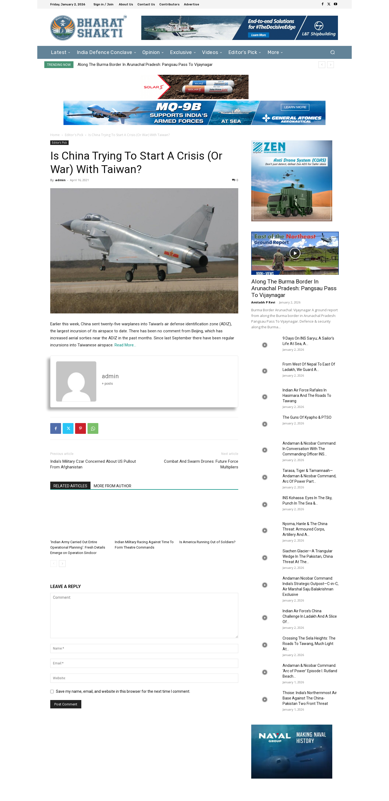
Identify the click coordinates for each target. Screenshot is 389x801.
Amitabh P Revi (263, 302)
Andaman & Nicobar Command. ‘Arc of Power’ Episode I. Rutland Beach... (310, 670)
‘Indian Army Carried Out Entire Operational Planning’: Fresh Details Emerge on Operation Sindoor (77, 547)
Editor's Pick (74, 135)
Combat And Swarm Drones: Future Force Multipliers (201, 464)
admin (60, 180)
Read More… (125, 345)
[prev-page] (53, 563)
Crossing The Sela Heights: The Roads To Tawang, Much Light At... (309, 643)
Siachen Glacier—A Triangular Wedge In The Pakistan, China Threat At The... (308, 556)
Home (55, 135)
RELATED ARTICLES (70, 486)
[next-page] (62, 563)
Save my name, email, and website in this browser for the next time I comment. (123, 691)
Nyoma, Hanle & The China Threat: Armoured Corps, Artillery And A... (305, 529)
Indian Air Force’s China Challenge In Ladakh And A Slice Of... (310, 616)
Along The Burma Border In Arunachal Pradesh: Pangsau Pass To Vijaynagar (145, 64)
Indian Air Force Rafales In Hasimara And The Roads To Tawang (307, 395)
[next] (330, 64)
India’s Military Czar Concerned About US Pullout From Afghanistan (93, 464)
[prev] (321, 64)
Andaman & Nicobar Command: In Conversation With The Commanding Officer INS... (309, 448)
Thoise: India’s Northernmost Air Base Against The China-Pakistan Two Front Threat (310, 698)
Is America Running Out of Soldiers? (207, 542)
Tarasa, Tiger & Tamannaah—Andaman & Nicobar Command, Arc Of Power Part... (309, 476)
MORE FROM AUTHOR (112, 486)
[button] (332, 52)
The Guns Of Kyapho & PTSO (307, 417)
